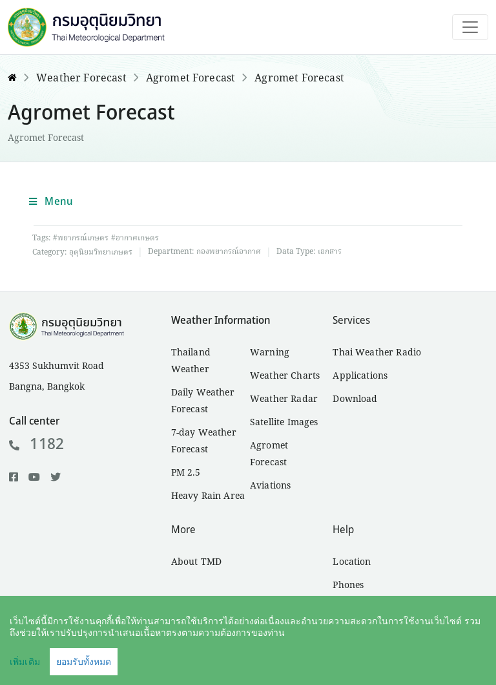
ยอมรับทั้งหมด (83, 662)
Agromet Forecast (191, 78)
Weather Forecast (81, 78)
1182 (36, 444)
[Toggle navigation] (470, 27)
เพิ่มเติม (25, 662)
